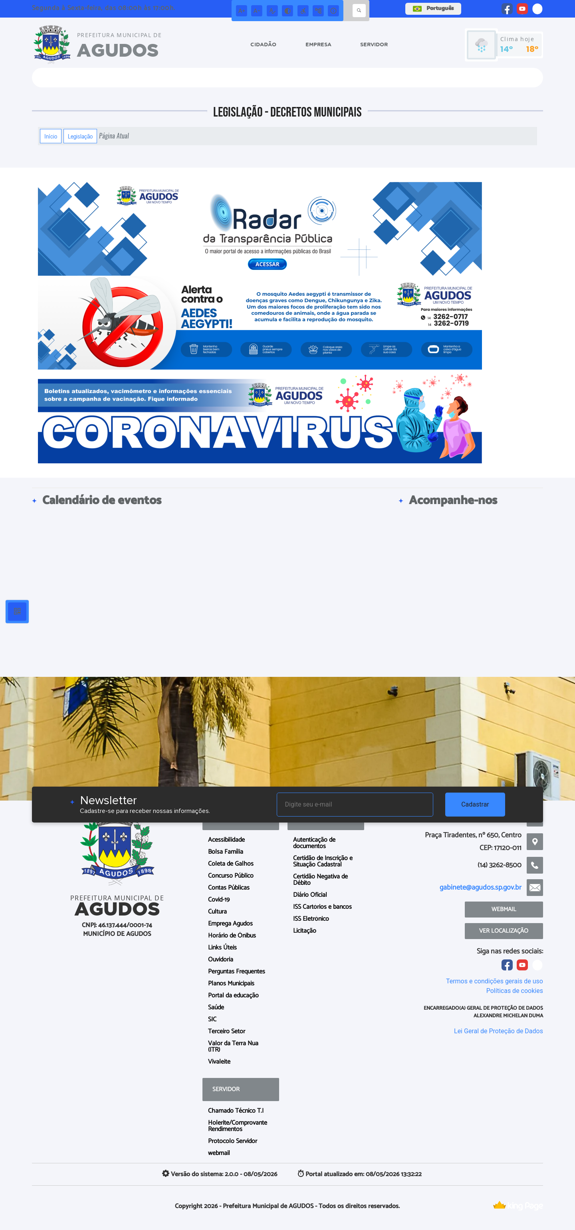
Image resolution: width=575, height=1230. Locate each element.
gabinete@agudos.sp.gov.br (480, 888)
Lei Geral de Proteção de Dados (498, 1031)
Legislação (80, 136)
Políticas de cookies (514, 991)
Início (50, 136)
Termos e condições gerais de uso (494, 981)
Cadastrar (475, 804)
